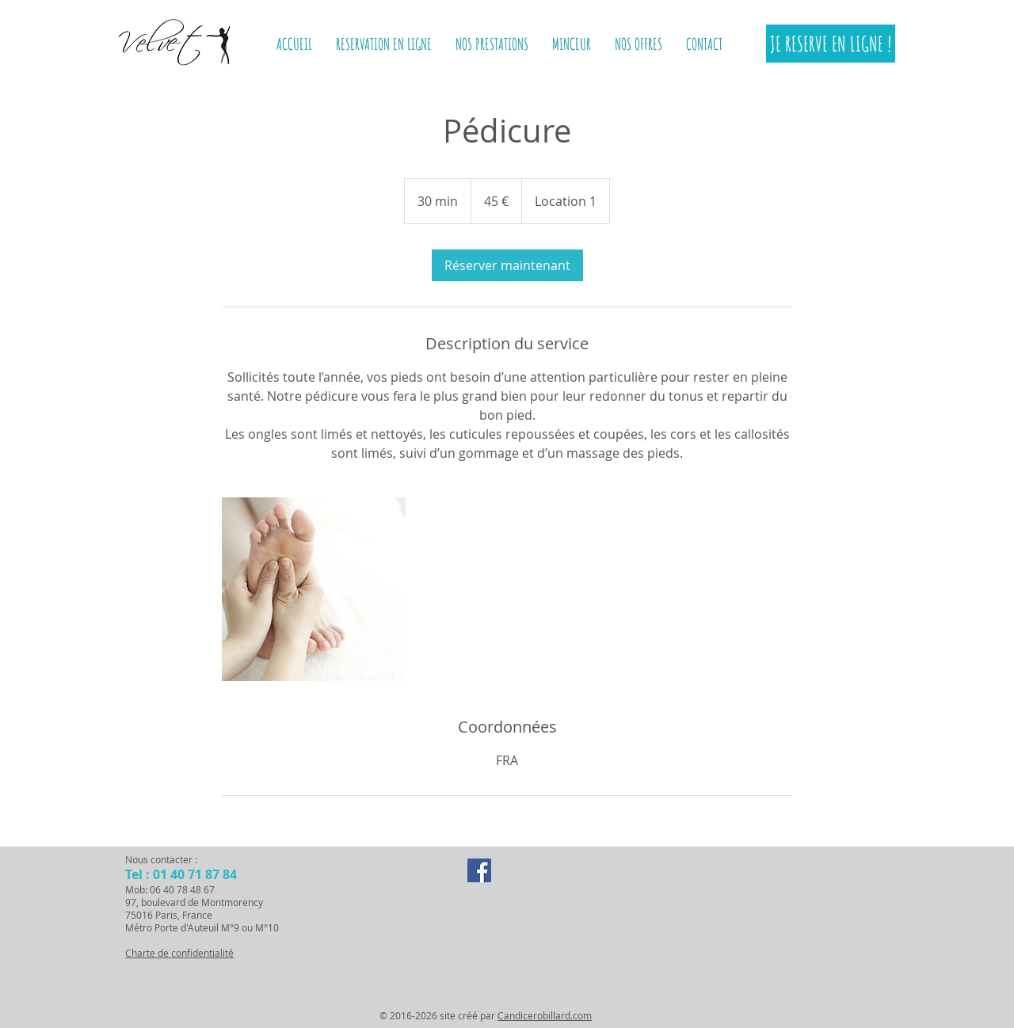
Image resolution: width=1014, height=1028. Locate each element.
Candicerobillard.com (544, 1015)
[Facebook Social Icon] (479, 870)
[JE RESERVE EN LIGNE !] (830, 44)
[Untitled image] (314, 589)
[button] (571, 43)
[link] (507, 265)
